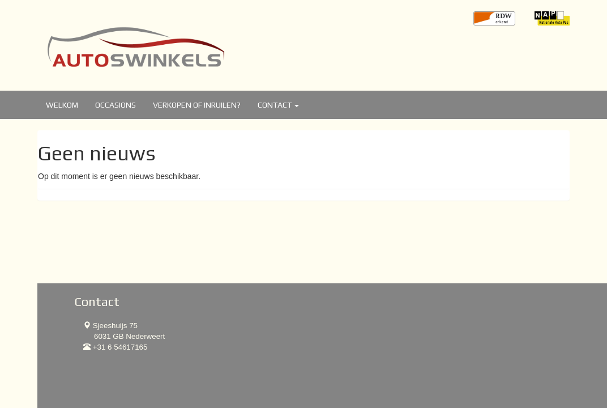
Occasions (115, 104)
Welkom (62, 104)
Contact (278, 104)
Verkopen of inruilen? (197, 104)
